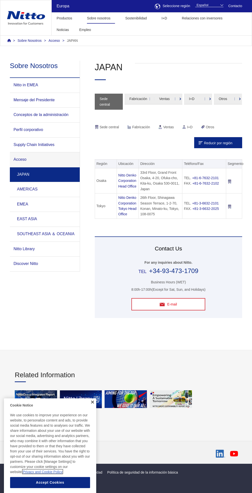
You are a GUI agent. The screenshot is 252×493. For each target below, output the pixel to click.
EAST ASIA (27, 219)
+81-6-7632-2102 (205, 183)
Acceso (54, 41)
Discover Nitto (26, 263)
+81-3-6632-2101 (205, 203)
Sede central (105, 101)
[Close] (92, 411)
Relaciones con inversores (202, 18)
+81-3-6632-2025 (205, 209)
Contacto (235, 6)
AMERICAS (27, 189)
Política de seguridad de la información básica (142, 472)
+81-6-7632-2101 (205, 178)
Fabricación (138, 99)
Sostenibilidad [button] (136, 18)
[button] (104, 29)
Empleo (85, 30)
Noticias (63, 30)
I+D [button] (164, 18)
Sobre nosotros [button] (98, 18)
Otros (223, 99)
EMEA (22, 204)
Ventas (164, 99)
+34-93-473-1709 (173, 271)
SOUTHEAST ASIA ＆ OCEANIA (46, 234)
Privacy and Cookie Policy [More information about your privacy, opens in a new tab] (43, 482)
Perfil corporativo (28, 130)
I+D (191, 99)
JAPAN (72, 41)
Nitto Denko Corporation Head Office (127, 180)
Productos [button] (64, 18)
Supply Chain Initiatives (34, 145)
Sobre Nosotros (29, 41)
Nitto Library (24, 249)
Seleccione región (172, 6)
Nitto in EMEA (26, 85)
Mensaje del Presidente (34, 100)
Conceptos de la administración (41, 115)
